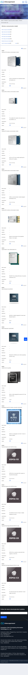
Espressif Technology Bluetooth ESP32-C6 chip (10, 535)
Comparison (23, 49)
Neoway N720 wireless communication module (10, 52)
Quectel (10, 286)
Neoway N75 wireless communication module (10, 133)
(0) (8, 30)
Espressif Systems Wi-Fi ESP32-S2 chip (9, 495)
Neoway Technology (13, 84)
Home (2, 20)
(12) (9, 41)
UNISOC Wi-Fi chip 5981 (6, 374)
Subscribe (3, 628)
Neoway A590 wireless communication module (10, 173)
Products (6, 20)
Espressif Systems (12, 487)
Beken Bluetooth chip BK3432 (7, 294)
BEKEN (10, 326)
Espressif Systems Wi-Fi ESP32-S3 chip (9, 455)
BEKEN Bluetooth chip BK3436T (8, 334)
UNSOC (10, 406)
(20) (8, 39)
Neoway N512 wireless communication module (10, 92)
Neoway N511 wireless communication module (10, 213)
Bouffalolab (11, 447)
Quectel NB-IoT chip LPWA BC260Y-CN (9, 253)
